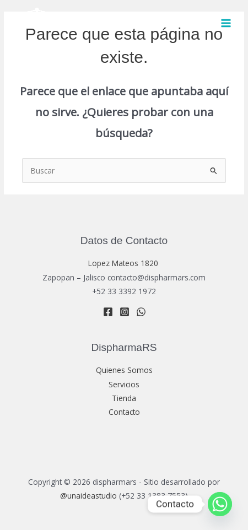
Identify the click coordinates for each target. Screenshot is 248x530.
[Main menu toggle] (226, 23)
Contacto (124, 412)
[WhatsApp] (141, 312)
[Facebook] (108, 312)
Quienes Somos (124, 370)
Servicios (124, 384)
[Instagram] (125, 312)
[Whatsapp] (220, 504)
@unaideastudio (88, 495)
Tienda (124, 398)
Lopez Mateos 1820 (124, 263)
